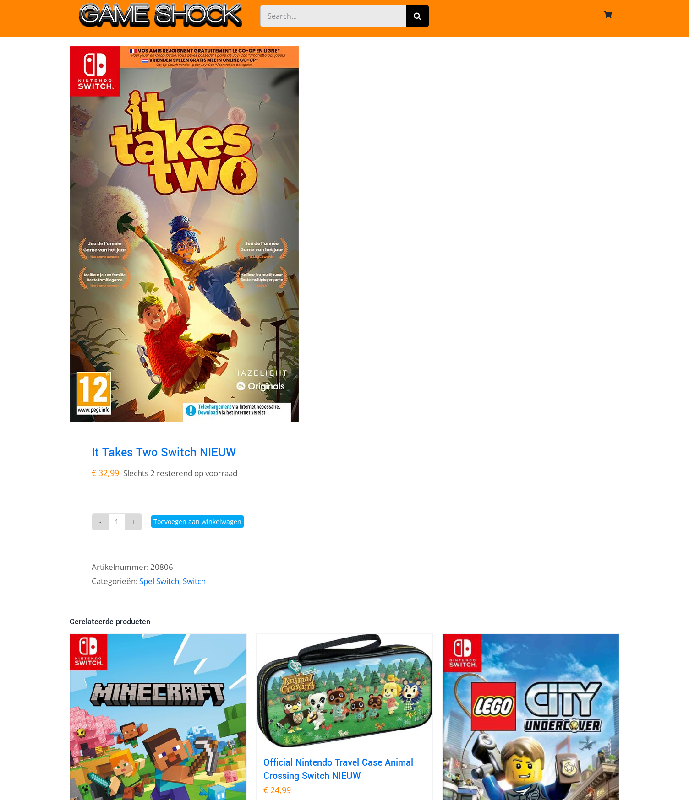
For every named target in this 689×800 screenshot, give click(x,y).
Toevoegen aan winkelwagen (197, 521)
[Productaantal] (117, 522)
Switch (194, 581)
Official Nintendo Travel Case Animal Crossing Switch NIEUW (338, 769)
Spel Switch (159, 581)
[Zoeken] (417, 16)
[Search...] (333, 16)
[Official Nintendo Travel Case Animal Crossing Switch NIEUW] (345, 690)
